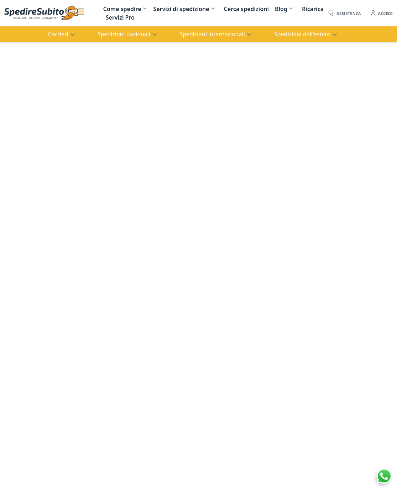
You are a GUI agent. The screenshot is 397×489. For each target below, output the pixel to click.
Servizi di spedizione (181, 9)
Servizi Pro (120, 17)
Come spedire (122, 9)
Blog (281, 9)
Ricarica (313, 9)
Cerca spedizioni (246, 9)
